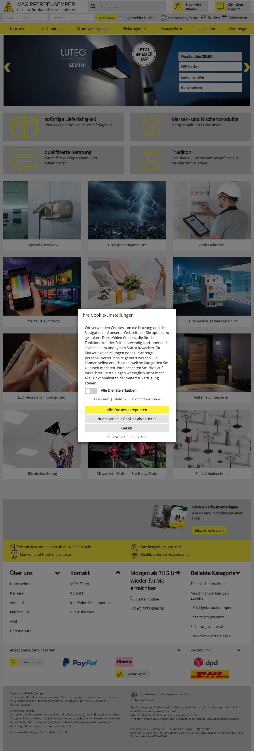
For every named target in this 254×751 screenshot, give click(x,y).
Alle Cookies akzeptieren (127, 409)
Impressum (139, 437)
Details (127, 428)
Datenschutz (115, 437)
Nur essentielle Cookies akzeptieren (127, 418)
